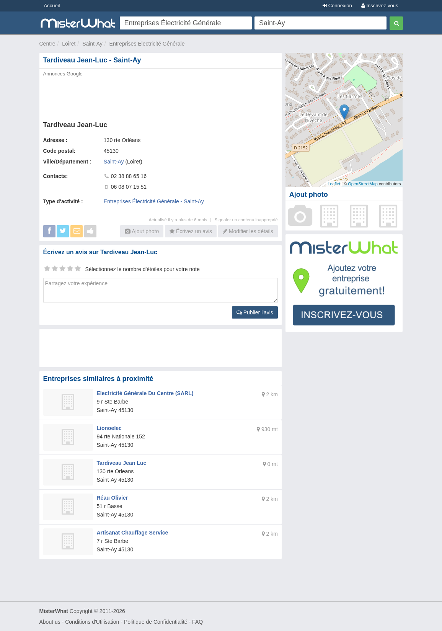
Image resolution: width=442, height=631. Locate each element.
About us (49, 622)
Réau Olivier (112, 498)
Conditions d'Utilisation (92, 622)
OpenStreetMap (363, 183)
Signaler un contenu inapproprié (246, 219)
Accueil (52, 5)
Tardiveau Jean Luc (122, 463)
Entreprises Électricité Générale (147, 44)
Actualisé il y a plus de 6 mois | (181, 219)
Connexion (337, 5)
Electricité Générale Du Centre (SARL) (145, 393)
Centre (47, 44)
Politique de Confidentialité (156, 622)
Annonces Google (63, 74)
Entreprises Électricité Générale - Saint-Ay (154, 201)
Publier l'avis (254, 312)
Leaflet (334, 183)
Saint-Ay (92, 44)
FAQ (197, 622)
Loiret (68, 44)
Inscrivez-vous (379, 5)
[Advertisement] (160, 96)
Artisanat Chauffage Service (132, 533)
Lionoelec (109, 428)
